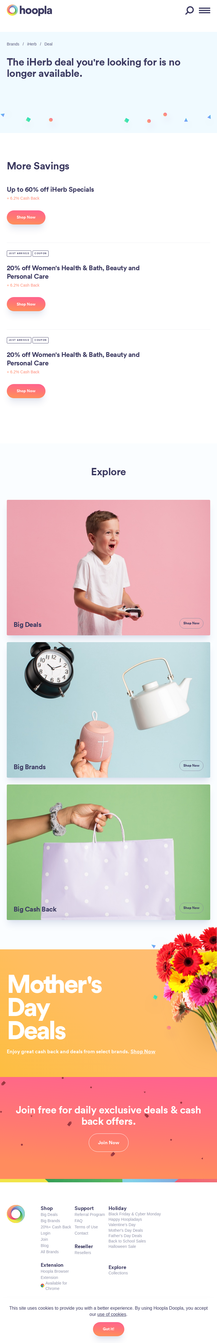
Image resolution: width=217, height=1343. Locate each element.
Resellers (83, 1252)
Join (44, 1239)
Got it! (108, 1329)
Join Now (108, 1142)
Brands (13, 44)
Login (45, 1233)
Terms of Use (86, 1227)
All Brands (50, 1252)
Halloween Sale (122, 1246)
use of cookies (111, 1314)
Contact (81, 1233)
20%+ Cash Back (56, 1227)
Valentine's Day (122, 1224)
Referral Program (90, 1214)
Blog (45, 1245)
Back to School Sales (127, 1241)
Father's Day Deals (125, 1235)
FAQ (79, 1220)
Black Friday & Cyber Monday (134, 1214)
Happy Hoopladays (125, 1219)
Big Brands (50, 1220)
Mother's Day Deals (125, 1230)
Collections (118, 1273)
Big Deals (49, 1214)
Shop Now (143, 1051)
